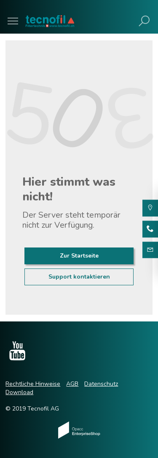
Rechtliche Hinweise (32, 384)
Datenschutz (101, 384)
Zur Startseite (79, 256)
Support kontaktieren (79, 277)
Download (19, 392)
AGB (72, 384)
